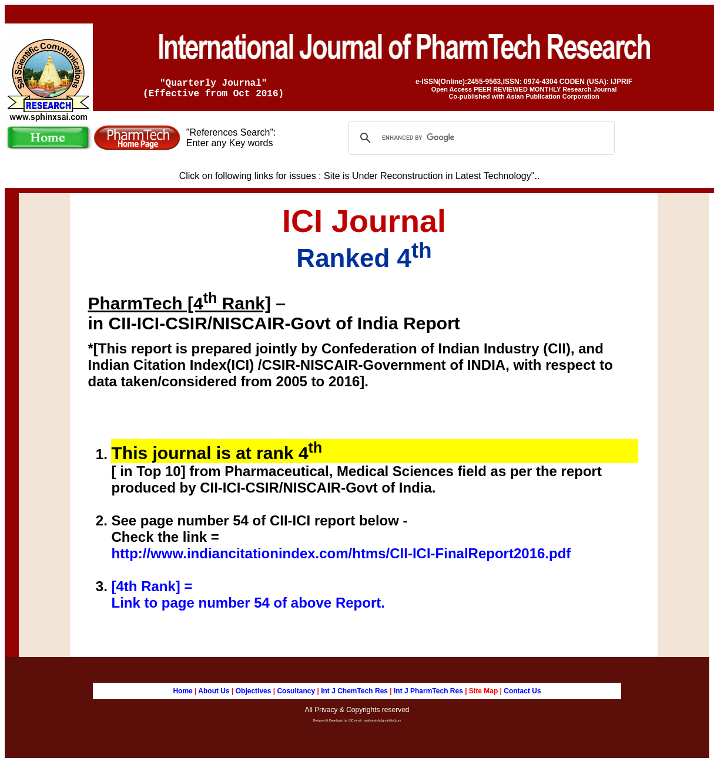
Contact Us (522, 696)
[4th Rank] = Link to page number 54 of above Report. (247, 599)
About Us (215, 696)
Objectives (253, 696)
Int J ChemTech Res (353, 696)
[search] (480, 143)
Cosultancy (296, 696)
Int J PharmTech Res (428, 696)
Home (182, 696)
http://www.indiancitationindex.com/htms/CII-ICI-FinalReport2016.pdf (341, 558)
